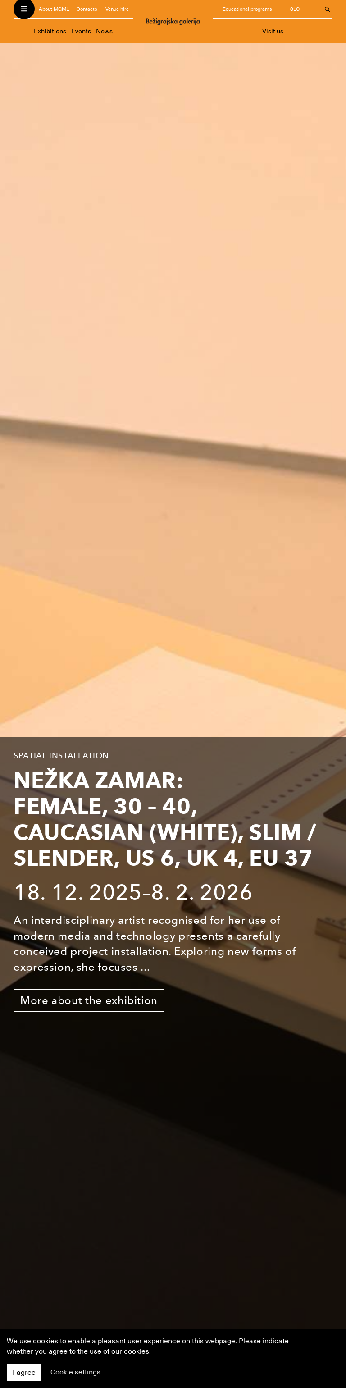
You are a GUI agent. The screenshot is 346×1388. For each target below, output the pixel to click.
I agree (24, 1372)
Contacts (87, 9)
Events (81, 31)
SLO (295, 9)
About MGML (54, 9)
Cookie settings (75, 1372)
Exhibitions (50, 31)
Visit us (272, 31)
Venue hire (117, 9)
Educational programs (247, 9)
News (104, 31)
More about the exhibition (89, 1000)
